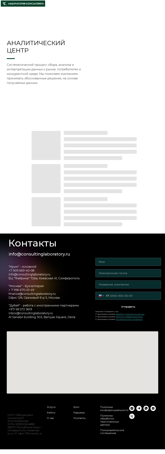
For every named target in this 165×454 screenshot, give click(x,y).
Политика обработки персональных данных (109, 420)
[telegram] (139, 410)
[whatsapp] (146, 410)
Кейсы (51, 412)
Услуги (51, 407)
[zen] (153, 410)
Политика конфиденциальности (114, 409)
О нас (50, 418)
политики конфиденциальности (129, 317)
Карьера (79, 412)
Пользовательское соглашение (112, 432)
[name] (128, 262)
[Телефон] (132, 418)
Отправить (128, 306)
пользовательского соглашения (129, 319)
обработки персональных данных (130, 314)
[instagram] (132, 410)
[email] (128, 273)
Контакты (79, 418)
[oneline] (128, 284)
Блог (76, 407)
